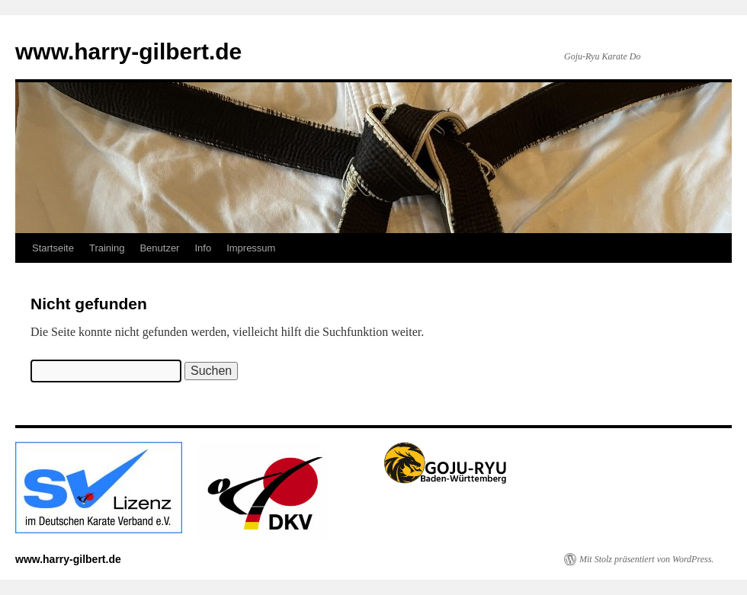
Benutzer (159, 248)
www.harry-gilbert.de (128, 51)
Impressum (250, 248)
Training (106, 248)
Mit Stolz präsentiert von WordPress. (646, 559)
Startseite (53, 248)
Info (202, 248)
